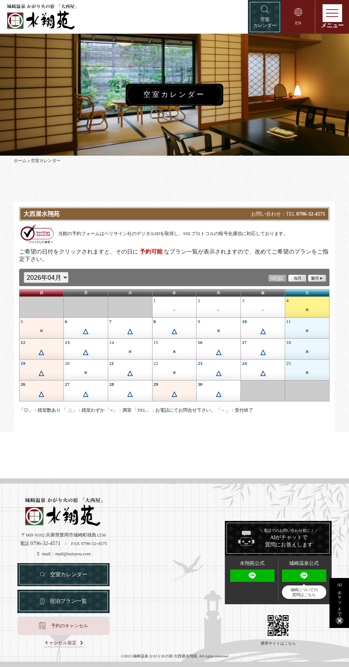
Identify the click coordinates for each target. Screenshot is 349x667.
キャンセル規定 (60, 642)
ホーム (20, 160)
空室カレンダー (68, 574)
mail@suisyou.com (73, 553)
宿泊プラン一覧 (68, 601)
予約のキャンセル (69, 625)
